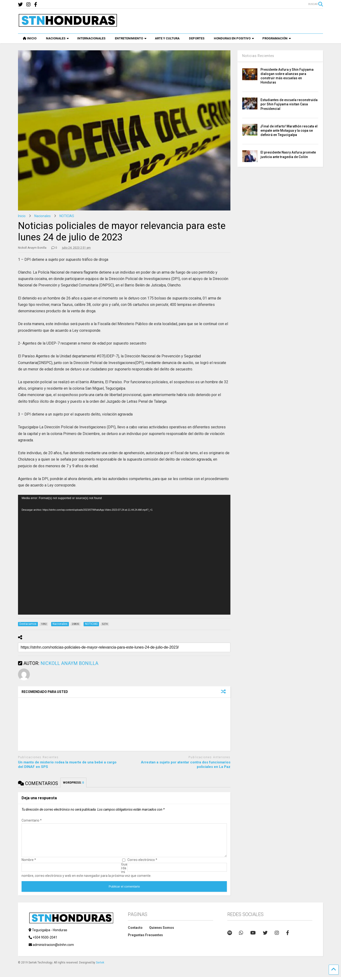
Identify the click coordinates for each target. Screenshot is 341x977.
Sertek (100, 968)
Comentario (32, 820)
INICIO (29, 38)
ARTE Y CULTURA (167, 38)
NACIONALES (57, 38)
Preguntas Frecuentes (145, 941)
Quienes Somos (161, 933)
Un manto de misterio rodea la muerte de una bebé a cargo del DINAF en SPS (67, 764)
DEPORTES (196, 38)
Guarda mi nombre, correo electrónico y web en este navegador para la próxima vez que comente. (86, 875)
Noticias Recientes (258, 56)
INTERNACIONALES (91, 38)
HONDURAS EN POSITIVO (234, 38)
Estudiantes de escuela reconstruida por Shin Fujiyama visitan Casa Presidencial (289, 104)
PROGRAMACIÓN (276, 38)
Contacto (135, 933)
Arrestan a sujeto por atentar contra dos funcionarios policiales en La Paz (185, 764)
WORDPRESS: (73, 782)
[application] (124, 555)
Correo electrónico (142, 865)
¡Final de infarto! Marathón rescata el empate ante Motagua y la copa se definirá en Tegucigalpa (289, 130)
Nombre (29, 865)
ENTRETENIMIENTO (131, 38)
